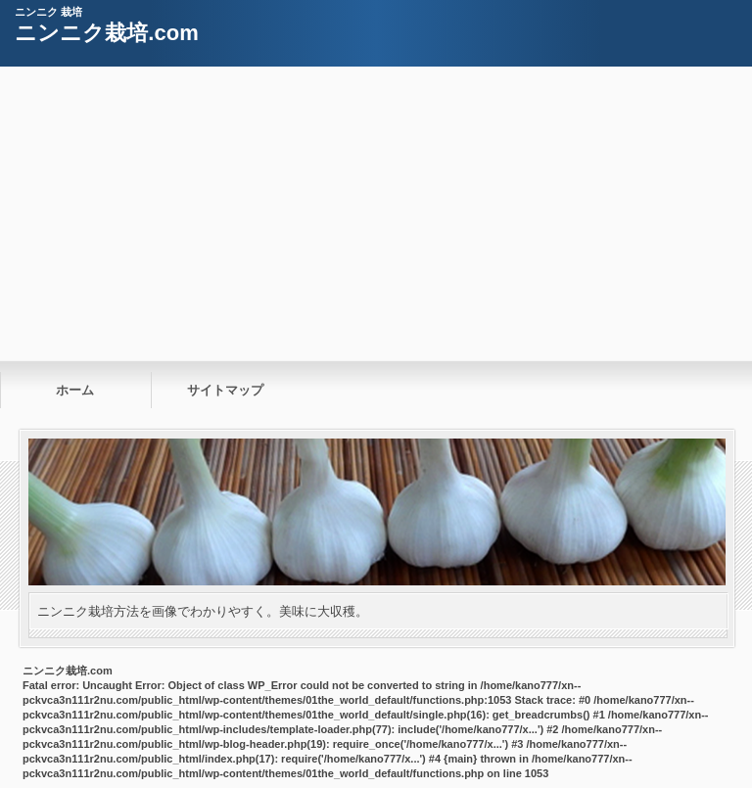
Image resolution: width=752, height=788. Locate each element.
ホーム (75, 390)
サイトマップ (225, 390)
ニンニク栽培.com (106, 33)
